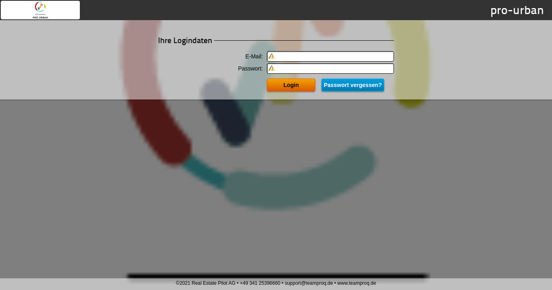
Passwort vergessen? (353, 85)
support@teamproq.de (309, 283)
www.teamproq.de (356, 283)
